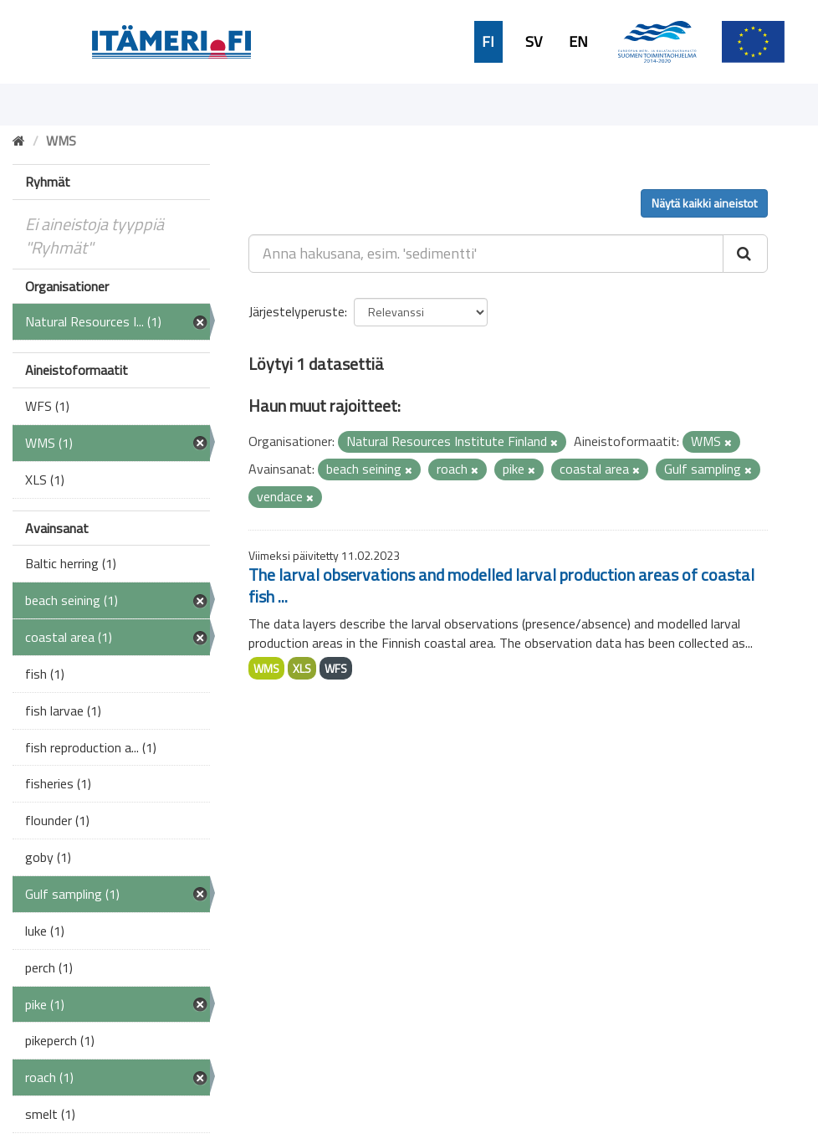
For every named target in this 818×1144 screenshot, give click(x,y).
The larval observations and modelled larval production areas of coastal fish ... (501, 585)
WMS (266, 668)
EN (578, 42)
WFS (336, 668)
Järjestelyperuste (296, 311)
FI (488, 42)
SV (533, 42)
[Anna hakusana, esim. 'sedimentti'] (485, 253)
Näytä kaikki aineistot (704, 203)
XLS (302, 668)
